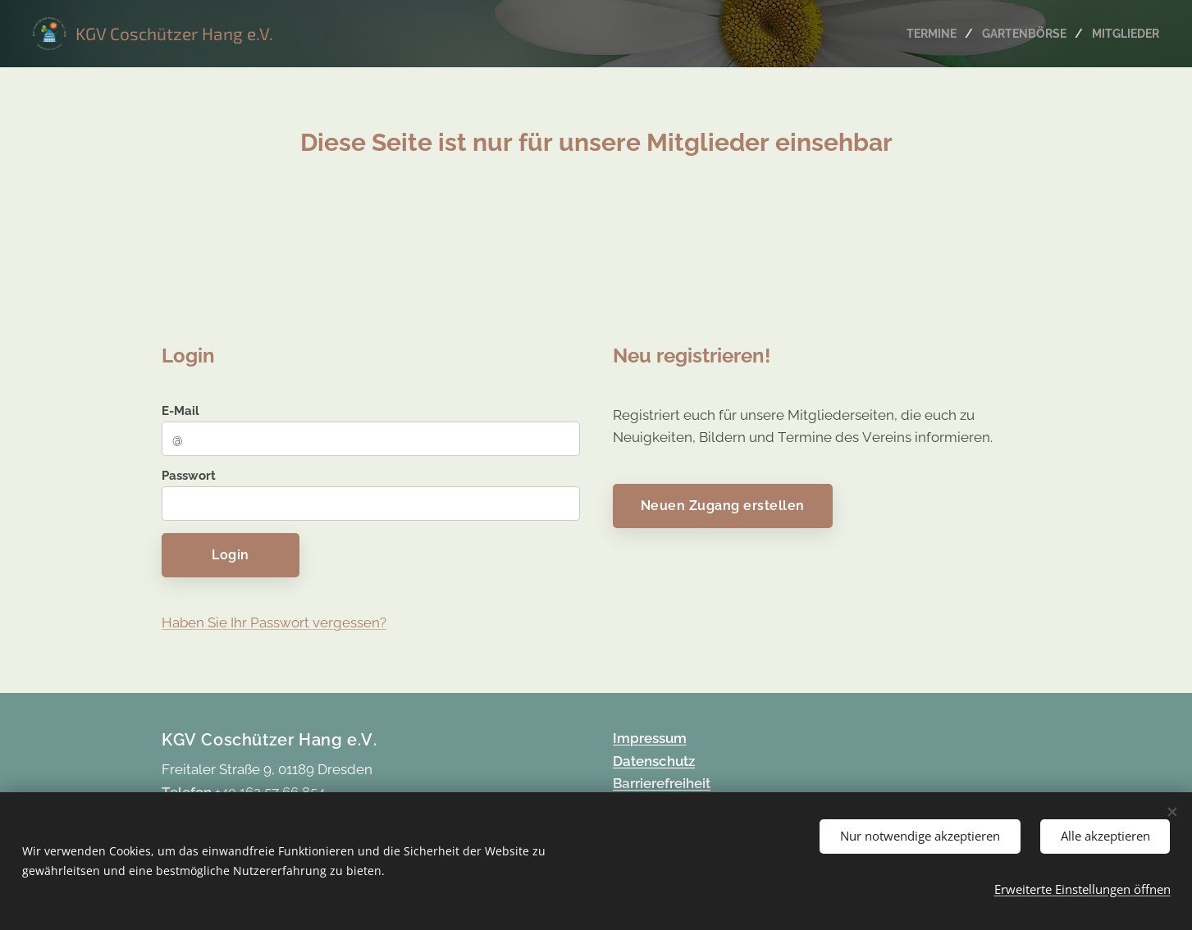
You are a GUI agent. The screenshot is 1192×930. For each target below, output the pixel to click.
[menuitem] (924, 33)
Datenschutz (654, 761)
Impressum (650, 738)
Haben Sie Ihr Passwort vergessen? (274, 621)
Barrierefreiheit (661, 783)
